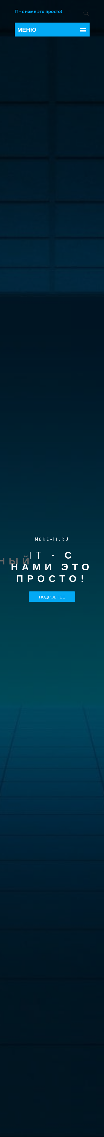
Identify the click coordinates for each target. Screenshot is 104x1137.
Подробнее (52, 596)
